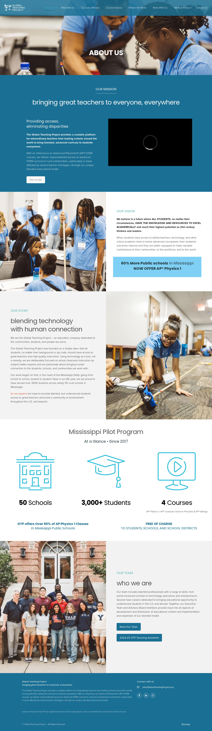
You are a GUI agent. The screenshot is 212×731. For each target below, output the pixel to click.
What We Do (68, 7)
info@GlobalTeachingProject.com (158, 687)
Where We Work (137, 7)
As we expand (19, 393)
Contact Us (202, 7)
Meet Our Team (129, 626)
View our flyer (36, 180)
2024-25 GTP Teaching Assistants (139, 637)
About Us (49, 7)
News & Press (181, 7)
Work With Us (160, 7)
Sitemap (186, 724)
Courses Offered (90, 7)
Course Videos (114, 7)
